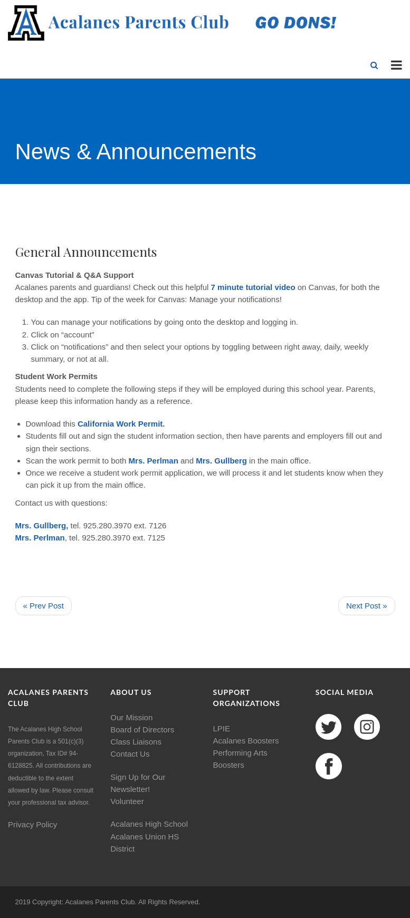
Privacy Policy (32, 824)
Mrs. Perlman (153, 460)
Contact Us (129, 753)
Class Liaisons (135, 741)
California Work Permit (120, 423)
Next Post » (366, 605)
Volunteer (127, 801)
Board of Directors (142, 729)
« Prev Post (43, 605)
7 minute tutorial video (254, 287)
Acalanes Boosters (246, 740)
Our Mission (131, 717)
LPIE (222, 728)
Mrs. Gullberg (221, 460)
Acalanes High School (149, 823)
